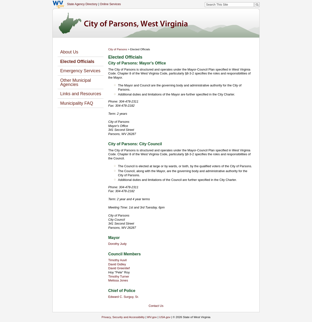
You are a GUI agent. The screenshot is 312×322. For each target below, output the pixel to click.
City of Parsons (117, 49)
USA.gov (165, 317)
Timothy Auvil (117, 260)
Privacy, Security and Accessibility (123, 317)
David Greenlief (119, 268)
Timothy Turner (118, 276)
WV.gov (152, 317)
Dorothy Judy (117, 244)
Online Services (110, 4)
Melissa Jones (118, 280)
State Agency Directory (82, 4)
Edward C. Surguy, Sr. (123, 297)
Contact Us (156, 306)
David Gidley (117, 264)
